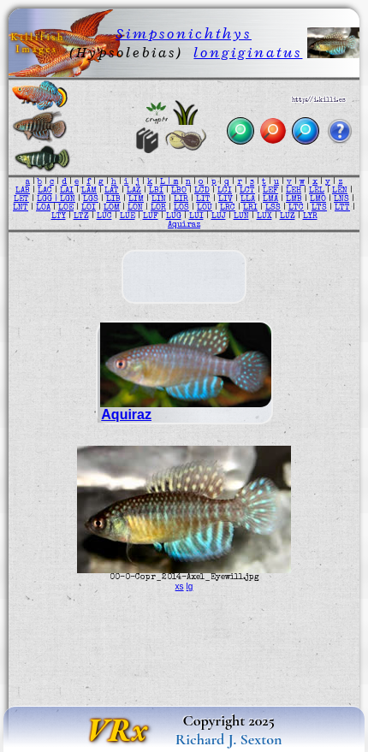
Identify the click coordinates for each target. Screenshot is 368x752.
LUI (196, 216)
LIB (113, 199)
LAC (45, 191)
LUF (150, 216)
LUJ (218, 216)
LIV (225, 199)
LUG (173, 216)
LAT (111, 191)
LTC (296, 208)
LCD (202, 191)
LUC (104, 216)
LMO (318, 199)
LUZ (287, 216)
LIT (203, 199)
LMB (294, 199)
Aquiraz (184, 225)
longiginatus (247, 52)
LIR (181, 199)
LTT (342, 208)
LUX (264, 216)
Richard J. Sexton (228, 739)
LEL (316, 191)
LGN (67, 199)
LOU (204, 208)
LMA (270, 199)
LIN (158, 199)
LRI (250, 208)
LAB (22, 191)
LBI (156, 191)
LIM (136, 199)
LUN (241, 216)
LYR (310, 216)
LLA (247, 199)
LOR (158, 208)
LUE (127, 216)
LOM (112, 208)
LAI (67, 191)
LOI (88, 208)
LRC (227, 208)
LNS (341, 199)
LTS (319, 208)
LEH (293, 191)
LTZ (81, 216)
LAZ (134, 191)
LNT (20, 208)
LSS (273, 208)
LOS (181, 208)
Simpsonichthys (184, 33)
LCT (247, 191)
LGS (90, 199)
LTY (58, 216)
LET (21, 199)
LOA (43, 208)
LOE (66, 208)
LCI (224, 191)
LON (135, 208)
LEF (270, 191)
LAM (89, 191)
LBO (179, 191)
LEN (339, 191)
